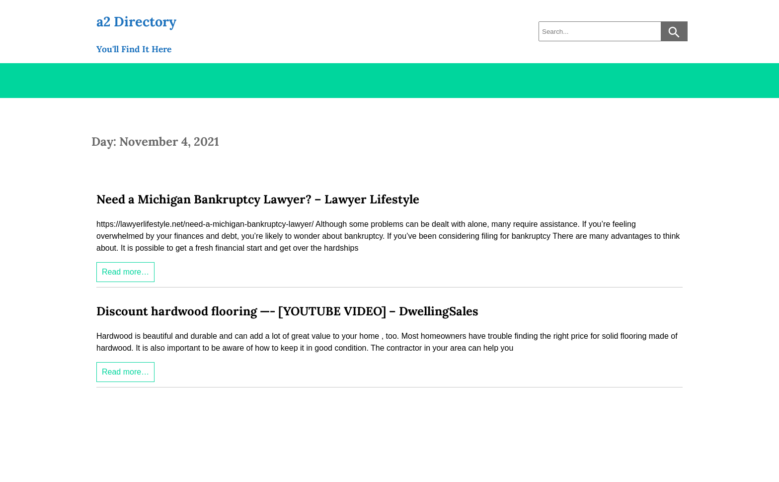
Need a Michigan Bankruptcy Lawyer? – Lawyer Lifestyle (257, 199)
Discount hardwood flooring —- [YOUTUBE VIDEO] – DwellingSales (287, 311)
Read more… (125, 272)
